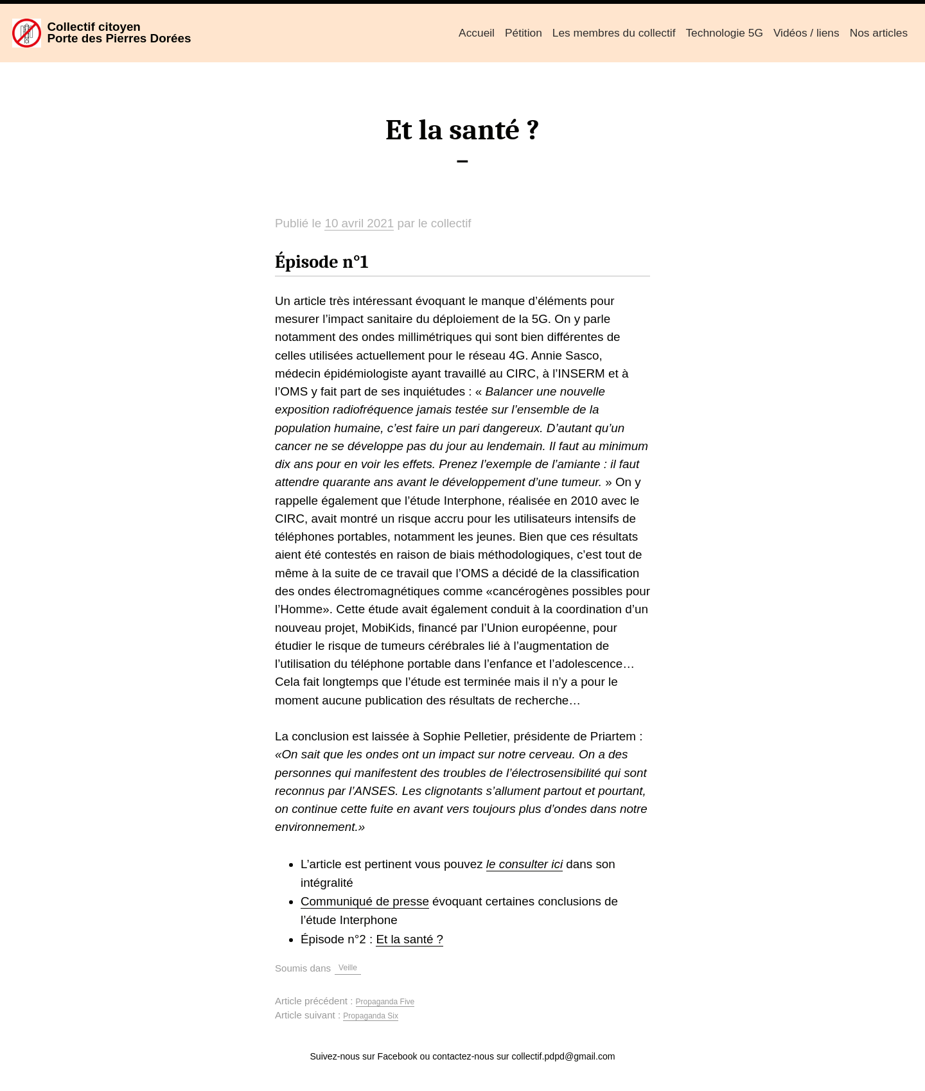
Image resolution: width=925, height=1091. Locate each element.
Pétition (523, 32)
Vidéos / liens (806, 32)
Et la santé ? (409, 939)
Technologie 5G (723, 32)
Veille (348, 967)
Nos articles (879, 32)
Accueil (477, 32)
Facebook (398, 1056)
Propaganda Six (370, 1015)
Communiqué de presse (365, 901)
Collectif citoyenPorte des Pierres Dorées (119, 33)
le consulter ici (524, 864)
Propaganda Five (385, 1001)
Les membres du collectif (614, 32)
